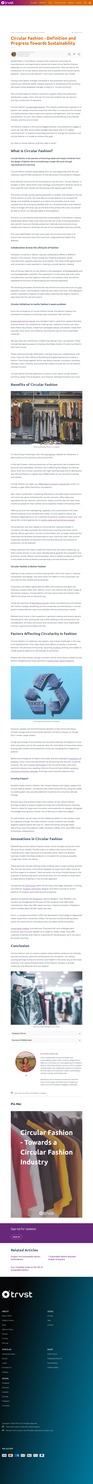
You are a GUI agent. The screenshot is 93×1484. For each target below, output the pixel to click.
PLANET (34, 3)
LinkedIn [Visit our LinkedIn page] (5, 1392)
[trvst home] (7, 2)
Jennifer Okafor (25, 52)
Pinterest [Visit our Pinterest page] (5, 1387)
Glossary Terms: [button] (19, 1033)
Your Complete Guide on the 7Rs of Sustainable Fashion (27, 1268)
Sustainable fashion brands (23, 321)
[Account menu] (90, 3)
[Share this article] (74, 54)
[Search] (85, 3)
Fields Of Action (8, 1320)
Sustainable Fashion (37, 32)
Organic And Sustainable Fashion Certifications (25, 1257)
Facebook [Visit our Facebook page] (5, 1383)
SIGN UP (16, 1237)
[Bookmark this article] (69, 54)
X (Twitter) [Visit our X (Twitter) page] (6, 1406)
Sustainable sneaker (20, 928)
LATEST (79, 3)
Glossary (5, 1372)
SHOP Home (52, 1354)
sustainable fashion (36, 107)
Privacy (50, 1316)
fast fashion (50, 454)
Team (4, 1325)
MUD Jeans (30, 886)
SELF (50, 3)
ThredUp (27, 889)
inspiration (77, 33)
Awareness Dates (8, 1354)
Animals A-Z (6, 1367)
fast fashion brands (40, 603)
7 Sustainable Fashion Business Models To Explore (62, 1257)
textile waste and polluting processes (58, 520)
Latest (4, 1363)
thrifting (57, 648)
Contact (5, 1338)
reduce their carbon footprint (61, 661)
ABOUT (71, 3)
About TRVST (7, 1316)
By (49, 1053)
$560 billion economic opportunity (54, 484)
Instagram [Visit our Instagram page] (6, 1401)
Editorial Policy (7, 1329)
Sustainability (52, 1363)
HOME (13, 32)
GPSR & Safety (52, 1367)
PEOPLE (42, 3)
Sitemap (5, 1343)
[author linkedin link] (25, 1075)
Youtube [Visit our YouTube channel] (5, 1396)
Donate (5, 1334)
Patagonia (37, 899)
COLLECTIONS (60, 3)
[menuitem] (34, 3)
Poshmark (36, 889)
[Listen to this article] (79, 54)
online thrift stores (37, 765)
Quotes (4, 1358)
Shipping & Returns (54, 1358)
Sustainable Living (22, 32)
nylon (79, 287)
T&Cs (49, 1320)
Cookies (50, 1325)
